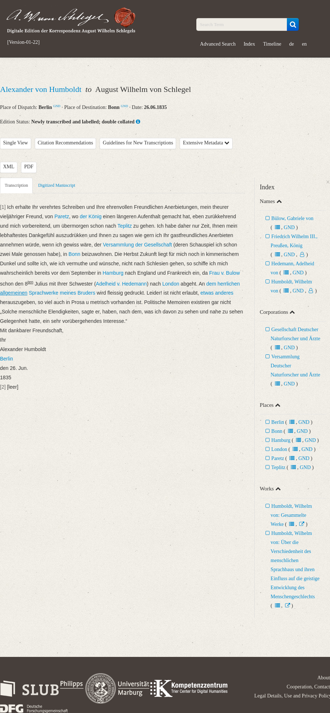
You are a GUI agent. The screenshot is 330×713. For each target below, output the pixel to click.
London (279, 449)
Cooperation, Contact (308, 686)
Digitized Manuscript (56, 185)
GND (56, 106)
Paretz (277, 458)
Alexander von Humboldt (41, 89)
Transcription (16, 185)
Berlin (277, 422)
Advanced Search (217, 44)
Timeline (272, 44)
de (291, 44)
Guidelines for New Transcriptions (138, 142)
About (323, 677)
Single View (15, 142)
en (304, 44)
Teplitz (278, 467)
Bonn (276, 431)
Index (249, 44)
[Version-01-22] (23, 42)
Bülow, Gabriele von (292, 218)
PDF (29, 166)
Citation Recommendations (65, 142)
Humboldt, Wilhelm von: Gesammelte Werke (291, 515)
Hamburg (281, 440)
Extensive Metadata (206, 142)
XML (8, 166)
